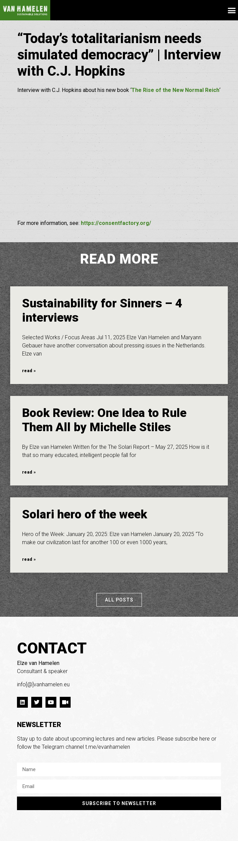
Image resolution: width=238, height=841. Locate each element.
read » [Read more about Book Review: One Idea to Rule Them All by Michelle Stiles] (29, 472)
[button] (231, 10)
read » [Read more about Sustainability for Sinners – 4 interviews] (29, 370)
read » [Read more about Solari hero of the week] (29, 559)
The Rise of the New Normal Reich (175, 90)
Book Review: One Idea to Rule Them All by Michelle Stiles (104, 420)
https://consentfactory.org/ (116, 223)
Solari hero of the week (84, 514)
